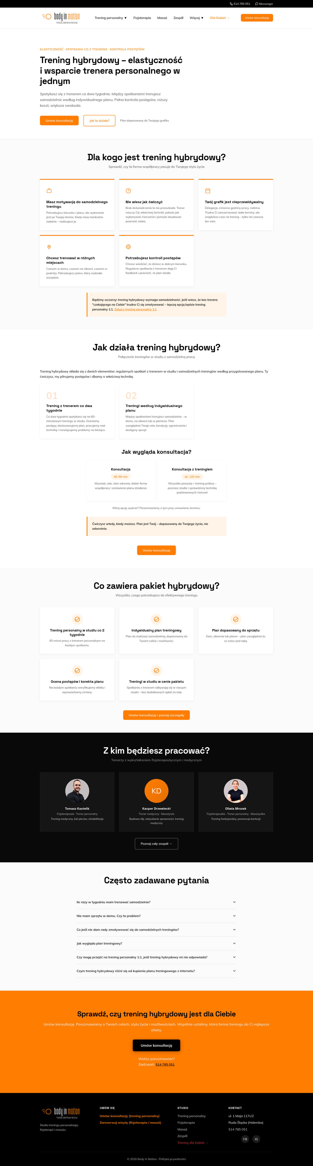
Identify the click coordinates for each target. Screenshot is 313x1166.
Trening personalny (191, 1116)
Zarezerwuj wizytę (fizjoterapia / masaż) (130, 1122)
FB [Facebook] (245, 1139)
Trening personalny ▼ (111, 18)
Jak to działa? (99, 121)
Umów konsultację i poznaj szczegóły (156, 715)
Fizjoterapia (142, 18)
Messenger (264, 4)
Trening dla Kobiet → (192, 1143)
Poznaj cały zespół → (156, 844)
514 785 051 (240, 4)
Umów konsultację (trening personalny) (130, 1116)
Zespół (178, 18)
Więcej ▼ (197, 18)
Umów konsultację (257, 18)
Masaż (162, 18)
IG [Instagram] (256, 1139)
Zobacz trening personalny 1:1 (135, 309)
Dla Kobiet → (220, 18)
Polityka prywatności (172, 1159)
